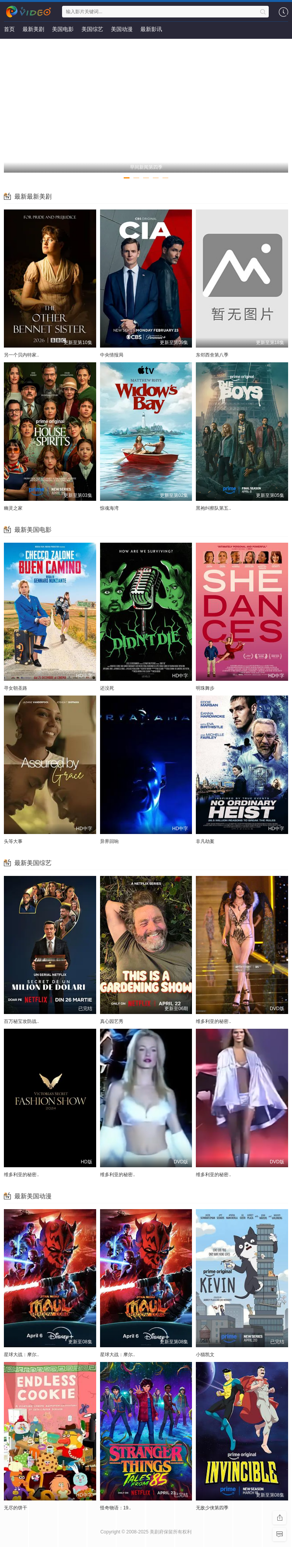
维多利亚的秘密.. (213, 1021)
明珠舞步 (205, 688)
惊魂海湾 (109, 508)
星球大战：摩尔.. (21, 1354)
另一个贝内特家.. (21, 355)
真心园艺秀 (111, 1021)
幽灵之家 (13, 508)
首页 (9, 29)
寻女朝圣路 (15, 688)
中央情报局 (111, 355)
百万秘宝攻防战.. (21, 1021)
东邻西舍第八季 (212, 355)
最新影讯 (151, 29)
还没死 (107, 688)
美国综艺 (92, 29)
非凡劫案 (205, 841)
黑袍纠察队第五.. (213, 508)
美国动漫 (122, 29)
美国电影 (63, 29)
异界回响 (109, 841)
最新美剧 (33, 29)
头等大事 (13, 841)
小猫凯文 (205, 1354)
